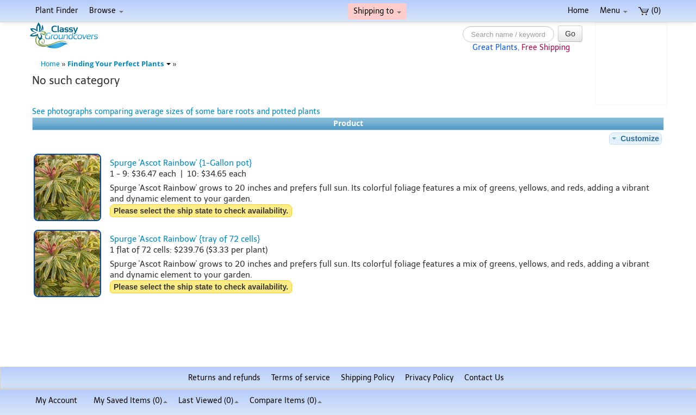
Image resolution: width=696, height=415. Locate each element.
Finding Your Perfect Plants (119, 63)
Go (570, 33)
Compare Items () (286, 400)
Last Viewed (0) (208, 400)
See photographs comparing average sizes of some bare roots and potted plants (176, 111)
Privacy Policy (429, 377)
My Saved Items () (130, 400)
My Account (56, 400)
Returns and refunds (224, 377)
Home (578, 10)
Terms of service (300, 377)
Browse (106, 10)
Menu (613, 10)
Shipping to (377, 11)
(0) (649, 10)
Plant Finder (56, 10)
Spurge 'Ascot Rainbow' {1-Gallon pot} (181, 163)
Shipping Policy (367, 377)
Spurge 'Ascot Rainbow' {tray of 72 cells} (185, 239)
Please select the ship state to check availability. (201, 210)
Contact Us (484, 377)
